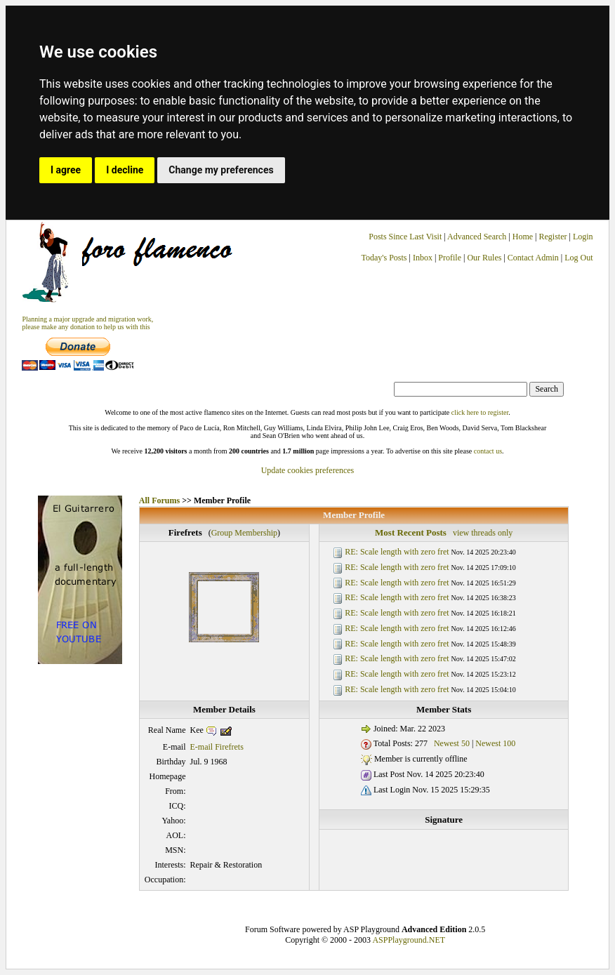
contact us (488, 451)
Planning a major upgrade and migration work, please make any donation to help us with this (87, 323)
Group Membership (244, 533)
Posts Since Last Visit (405, 236)
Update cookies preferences (308, 470)
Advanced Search (476, 236)
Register (553, 236)
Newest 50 (452, 743)
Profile (449, 258)
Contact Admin (533, 258)
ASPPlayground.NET (408, 940)
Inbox (422, 258)
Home (522, 236)
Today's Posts (384, 258)
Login (583, 236)
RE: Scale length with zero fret (397, 552)
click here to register (479, 412)
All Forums (159, 500)
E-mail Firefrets (217, 747)
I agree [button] (66, 169)
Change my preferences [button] (220, 169)
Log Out (578, 258)
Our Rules (484, 258)
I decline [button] (124, 169)
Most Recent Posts (411, 532)
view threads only (482, 533)
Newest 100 (495, 743)
